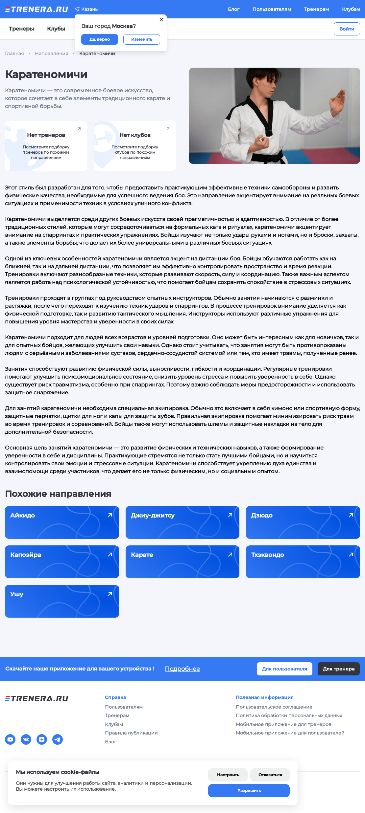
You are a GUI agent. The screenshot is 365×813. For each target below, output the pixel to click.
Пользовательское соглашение (274, 707)
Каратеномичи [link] (97, 53)
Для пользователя (284, 669)
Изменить (141, 39)
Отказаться (270, 774)
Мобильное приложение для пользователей (290, 733)
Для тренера (338, 669)
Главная (14, 53)
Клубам (351, 9)
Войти (346, 29)
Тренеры (21, 29)
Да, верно (99, 39)
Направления (51, 53)
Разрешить (249, 790)
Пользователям (272, 9)
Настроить (228, 774)
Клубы (56, 29)
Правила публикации (131, 733)
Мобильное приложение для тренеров (283, 724)
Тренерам (316, 9)
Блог (233, 9)
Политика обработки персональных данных (289, 715)
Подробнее (182, 668)
